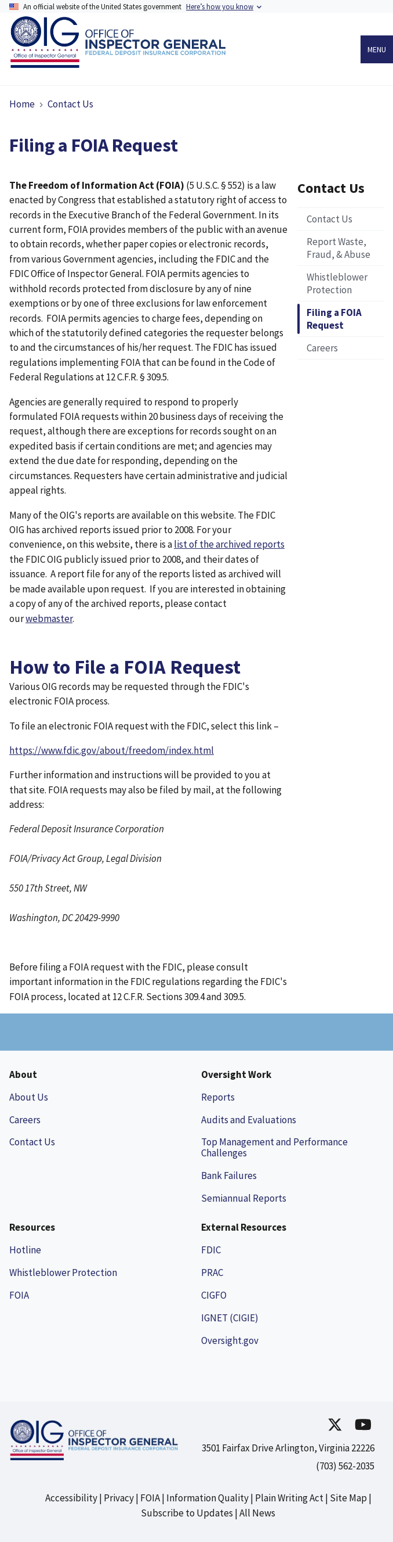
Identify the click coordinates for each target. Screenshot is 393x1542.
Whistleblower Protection (63, 1272)
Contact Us (70, 104)
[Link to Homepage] (120, 64)
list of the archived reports (229, 544)
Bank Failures (229, 1175)
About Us (28, 1097)
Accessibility (71, 1497)
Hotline (25, 1249)
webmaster (49, 618)
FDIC (211, 1249)
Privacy (119, 1497)
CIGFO (214, 1295)
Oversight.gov (230, 1340)
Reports (218, 1097)
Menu (376, 49)
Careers (25, 1119)
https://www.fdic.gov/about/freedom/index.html (111, 750)
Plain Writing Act (289, 1497)
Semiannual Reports (243, 1198)
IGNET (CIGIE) (230, 1317)
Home (22, 104)
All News (257, 1513)
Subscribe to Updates (187, 1513)
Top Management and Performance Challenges (274, 1147)
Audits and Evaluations (248, 1119)
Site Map (348, 1497)
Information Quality (207, 1497)
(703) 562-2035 (345, 1466)
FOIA (19, 1295)
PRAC (212, 1272)
